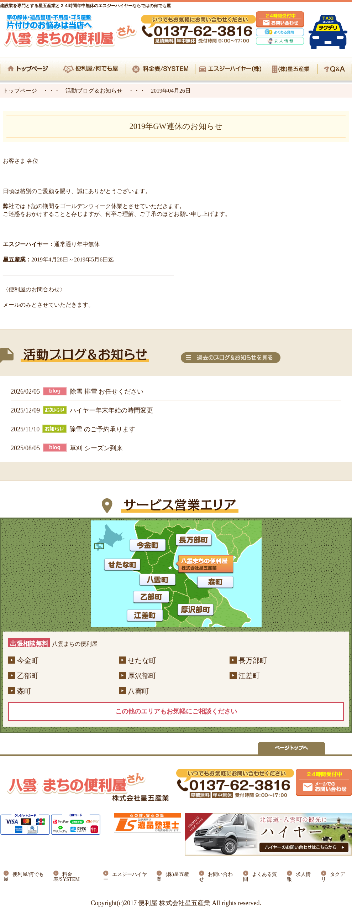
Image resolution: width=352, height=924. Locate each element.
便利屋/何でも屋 (24, 877)
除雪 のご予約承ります (102, 429)
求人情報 (299, 877)
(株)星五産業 (173, 877)
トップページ (20, 91)
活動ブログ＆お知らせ (93, 91)
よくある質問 (260, 877)
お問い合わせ (216, 877)
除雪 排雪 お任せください (106, 391)
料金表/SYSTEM (66, 877)
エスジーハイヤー (125, 877)
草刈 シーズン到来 (96, 448)
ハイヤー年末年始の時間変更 (111, 410)
